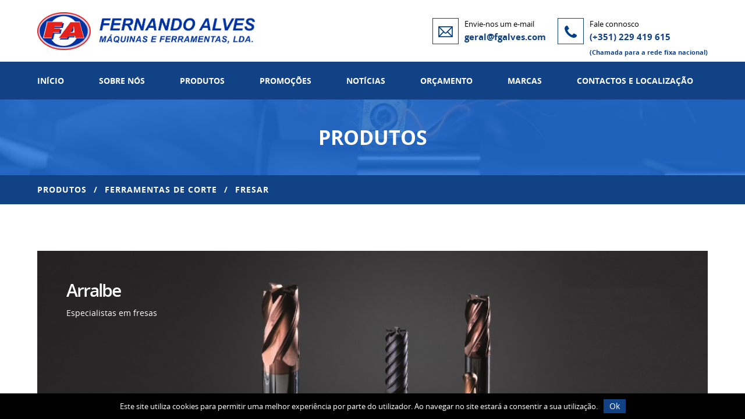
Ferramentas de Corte (161, 189)
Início (50, 80)
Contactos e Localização (635, 80)
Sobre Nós (122, 80)
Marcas (525, 80)
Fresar (252, 189)
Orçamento (446, 80)
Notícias (365, 80)
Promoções (285, 80)
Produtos (202, 80)
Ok (614, 405)
